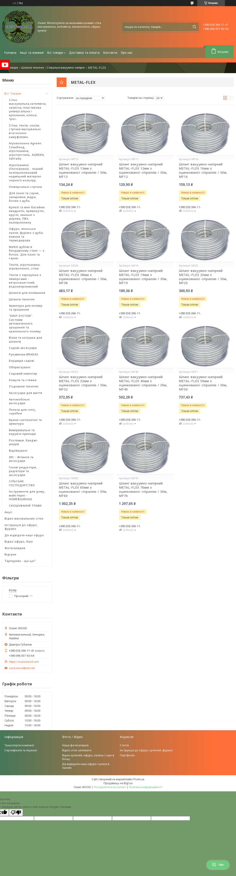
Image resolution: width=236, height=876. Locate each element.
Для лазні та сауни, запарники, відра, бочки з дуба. (24, 197)
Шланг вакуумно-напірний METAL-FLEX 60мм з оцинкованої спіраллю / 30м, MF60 (83, 489)
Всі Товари (13, 93)
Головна (10, 52)
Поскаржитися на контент (110, 787)
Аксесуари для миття (25, 393)
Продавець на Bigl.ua (118, 783)
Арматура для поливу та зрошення (26, 307)
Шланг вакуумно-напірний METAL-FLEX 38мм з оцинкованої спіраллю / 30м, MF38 (83, 277)
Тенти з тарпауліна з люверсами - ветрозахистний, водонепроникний (25, 280)
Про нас (126, 52)
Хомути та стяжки (23, 380)
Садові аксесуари (23, 348)
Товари (13, 67)
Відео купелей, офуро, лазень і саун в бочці (88, 757)
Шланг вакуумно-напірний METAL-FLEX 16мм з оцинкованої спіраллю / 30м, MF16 (203, 170)
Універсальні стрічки (25, 187)
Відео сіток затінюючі (77, 750)
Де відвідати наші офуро (24, 535)
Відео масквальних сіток (24, 518)
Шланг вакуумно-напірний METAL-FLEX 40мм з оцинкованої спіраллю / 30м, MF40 (143, 383)
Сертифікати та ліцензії (20, 750)
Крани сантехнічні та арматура (25, 422)
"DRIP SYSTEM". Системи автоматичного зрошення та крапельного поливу (25, 323)
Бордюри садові (21, 361)
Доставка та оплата (84, 52)
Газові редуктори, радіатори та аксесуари (23, 471)
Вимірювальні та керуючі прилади (22, 432)
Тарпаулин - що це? (20, 561)
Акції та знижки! (32, 52)
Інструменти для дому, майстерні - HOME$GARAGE (27, 495)
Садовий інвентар (23, 373)
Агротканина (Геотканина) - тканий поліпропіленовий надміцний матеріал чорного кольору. (26, 172)
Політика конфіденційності (145, 787)
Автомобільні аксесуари (19, 401)
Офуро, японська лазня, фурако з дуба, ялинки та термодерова (26, 234)
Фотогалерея (15, 548)
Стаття (124, 745)
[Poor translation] (16, 812)
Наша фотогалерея (75, 745)
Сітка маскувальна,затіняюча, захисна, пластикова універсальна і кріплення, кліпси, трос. (28, 109)
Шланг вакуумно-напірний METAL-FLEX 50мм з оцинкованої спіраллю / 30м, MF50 (203, 383)
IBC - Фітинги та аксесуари (21, 459)
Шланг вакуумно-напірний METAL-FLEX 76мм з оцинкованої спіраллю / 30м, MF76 (143, 489)
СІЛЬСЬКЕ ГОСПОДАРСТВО (22, 483)
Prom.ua (138, 779)
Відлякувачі (18, 450)
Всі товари (55, 52)
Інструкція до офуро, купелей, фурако (146, 750)
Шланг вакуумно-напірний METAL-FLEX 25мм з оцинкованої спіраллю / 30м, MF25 (203, 277)
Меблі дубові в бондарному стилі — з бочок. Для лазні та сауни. (26, 252)
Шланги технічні (32, 67)
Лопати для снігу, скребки (22, 411)
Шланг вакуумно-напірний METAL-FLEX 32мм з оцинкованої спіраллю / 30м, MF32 (83, 383)
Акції (9, 512)
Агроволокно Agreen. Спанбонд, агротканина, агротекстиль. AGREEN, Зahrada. (27, 150)
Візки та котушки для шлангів (25, 339)
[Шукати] (194, 26)
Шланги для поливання (27, 293)
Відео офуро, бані (19, 541)
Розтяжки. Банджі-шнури (23, 442)
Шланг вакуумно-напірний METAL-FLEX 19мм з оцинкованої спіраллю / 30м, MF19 (143, 277)
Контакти (110, 52)
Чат (218, 865)
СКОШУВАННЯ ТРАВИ (25, 506)
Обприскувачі (20, 367)
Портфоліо (127, 755)
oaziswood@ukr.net (22, 668)
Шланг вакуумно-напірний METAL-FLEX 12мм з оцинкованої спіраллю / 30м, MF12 (143, 170)
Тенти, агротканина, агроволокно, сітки (25, 267)
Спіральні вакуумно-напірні (66, 67)
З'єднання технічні (24, 386)
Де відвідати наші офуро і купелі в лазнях (85, 766)
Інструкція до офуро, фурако (21, 527)
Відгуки (10, 554)
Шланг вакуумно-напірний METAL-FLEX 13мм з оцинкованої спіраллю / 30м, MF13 (83, 170)
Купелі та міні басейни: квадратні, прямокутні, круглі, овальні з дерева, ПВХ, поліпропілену (27, 214)
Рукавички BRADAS (23, 354)
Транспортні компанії (19, 745)
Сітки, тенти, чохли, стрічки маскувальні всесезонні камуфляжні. (25, 131)
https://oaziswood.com (24, 662)
